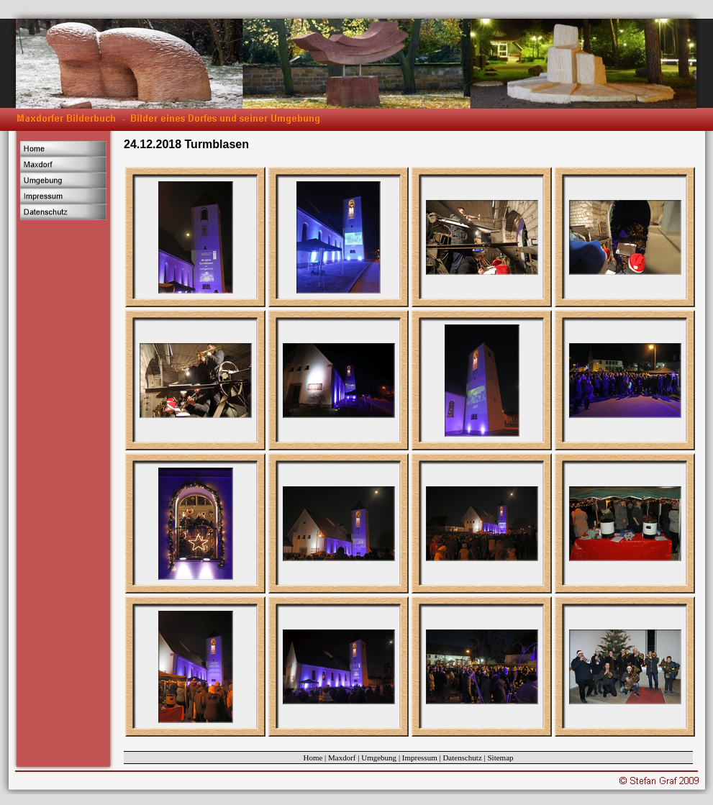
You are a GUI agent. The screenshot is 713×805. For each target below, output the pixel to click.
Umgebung (378, 757)
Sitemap (501, 757)
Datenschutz (461, 757)
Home (312, 757)
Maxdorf (342, 757)
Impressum (419, 757)
